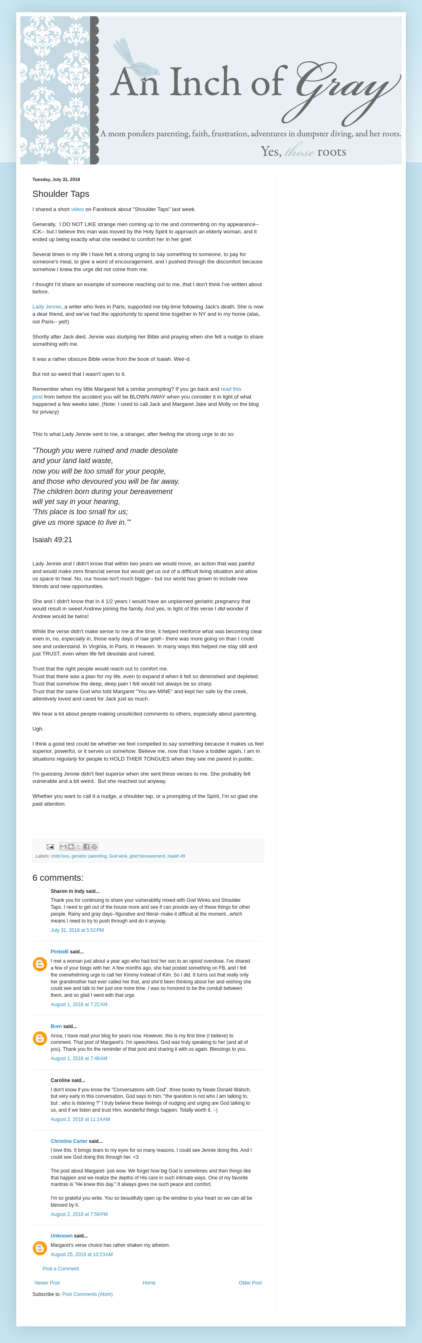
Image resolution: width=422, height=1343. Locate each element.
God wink (118, 856)
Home (149, 1283)
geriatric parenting (88, 856)
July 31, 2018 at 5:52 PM (77, 930)
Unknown (62, 1236)
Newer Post (47, 1283)
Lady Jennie (46, 307)
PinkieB (60, 952)
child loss (60, 856)
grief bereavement (147, 856)
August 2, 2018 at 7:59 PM (79, 1214)
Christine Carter (69, 1141)
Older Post (250, 1283)
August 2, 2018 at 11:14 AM (80, 1119)
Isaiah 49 (176, 856)
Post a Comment (61, 1269)
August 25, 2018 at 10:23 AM (82, 1254)
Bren (56, 1026)
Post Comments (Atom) (87, 1294)
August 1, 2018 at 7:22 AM (79, 1004)
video (77, 209)
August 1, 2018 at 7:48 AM (79, 1058)
